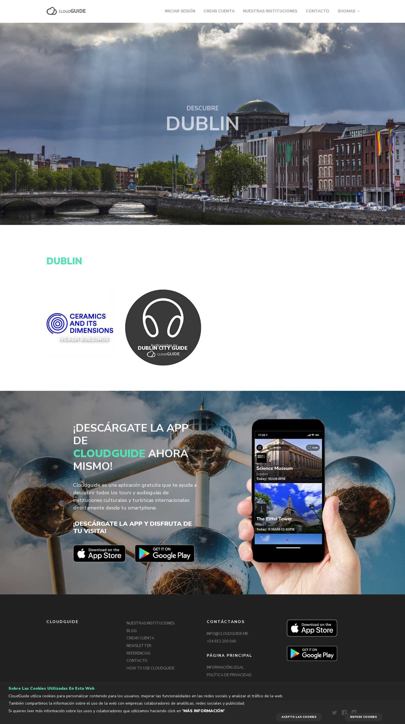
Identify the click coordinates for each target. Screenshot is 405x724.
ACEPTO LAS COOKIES (299, 717)
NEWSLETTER (139, 645)
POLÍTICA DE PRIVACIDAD (229, 675)
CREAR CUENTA (219, 11)
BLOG (132, 630)
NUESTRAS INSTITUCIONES (270, 11)
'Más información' (203, 711)
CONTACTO (317, 11)
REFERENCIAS (138, 653)
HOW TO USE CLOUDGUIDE (150, 668)
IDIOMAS (346, 11)
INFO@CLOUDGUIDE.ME (227, 633)
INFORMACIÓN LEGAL (225, 667)
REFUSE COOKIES (363, 717)
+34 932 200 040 (221, 641)
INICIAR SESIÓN (180, 11)
